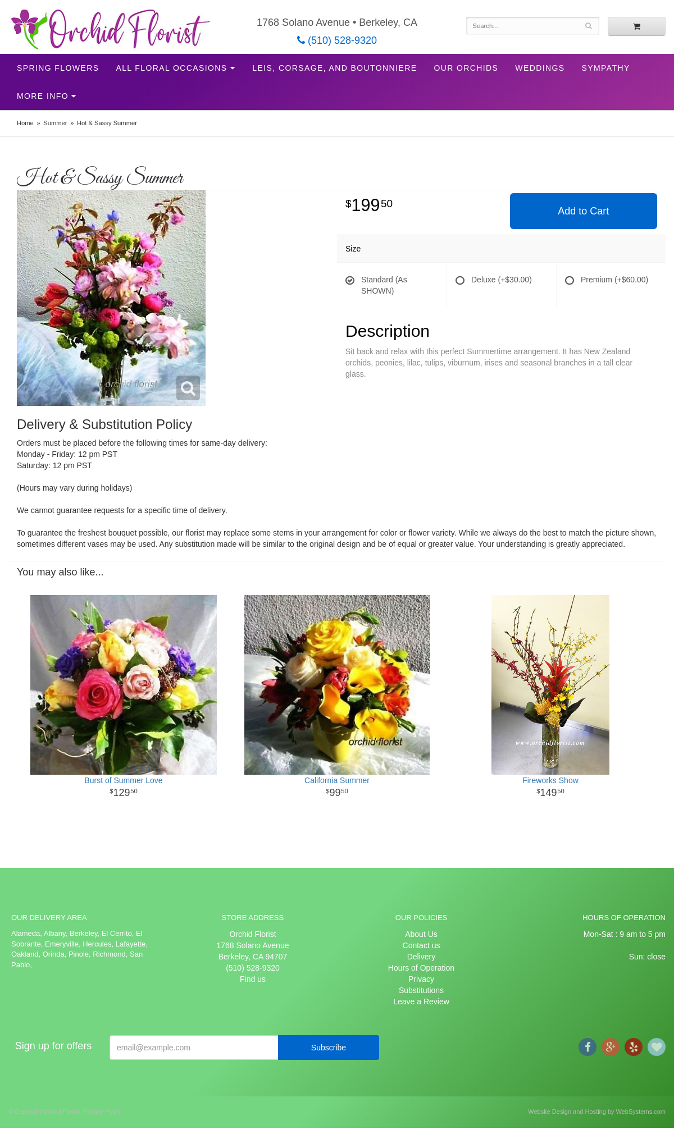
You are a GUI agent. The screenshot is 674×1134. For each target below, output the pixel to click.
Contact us (421, 945)
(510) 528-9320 (337, 40)
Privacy (421, 979)
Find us (253, 979)
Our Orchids (466, 67)
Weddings (539, 67)
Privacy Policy (102, 1111)
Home (25, 123)
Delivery (421, 956)
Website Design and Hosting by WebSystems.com (597, 1111)
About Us (421, 934)
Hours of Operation (421, 967)
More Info (43, 96)
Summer (55, 123)
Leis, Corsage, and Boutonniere (334, 67)
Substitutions (421, 990)
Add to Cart (583, 211)
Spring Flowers (58, 67)
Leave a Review (421, 1001)
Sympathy (606, 67)
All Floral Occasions (171, 67)
